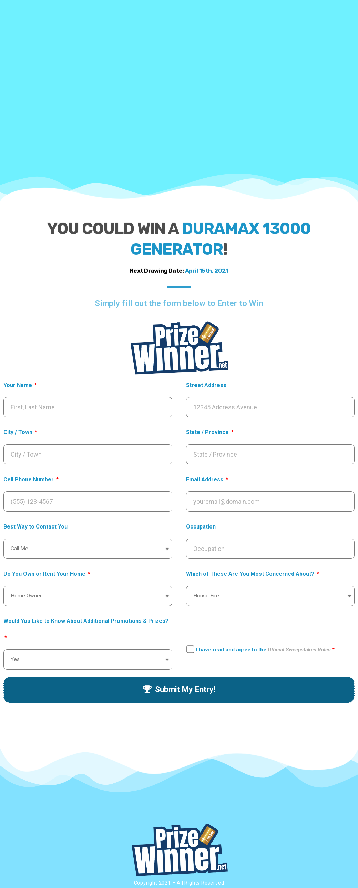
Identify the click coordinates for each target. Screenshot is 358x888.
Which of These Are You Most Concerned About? (251, 574)
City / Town (18, 432)
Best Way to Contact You (35, 526)
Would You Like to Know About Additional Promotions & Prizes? (85, 621)
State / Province (208, 432)
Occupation (201, 526)
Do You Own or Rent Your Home (45, 574)
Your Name (18, 385)
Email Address (205, 479)
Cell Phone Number (29, 479)
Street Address (206, 385)
